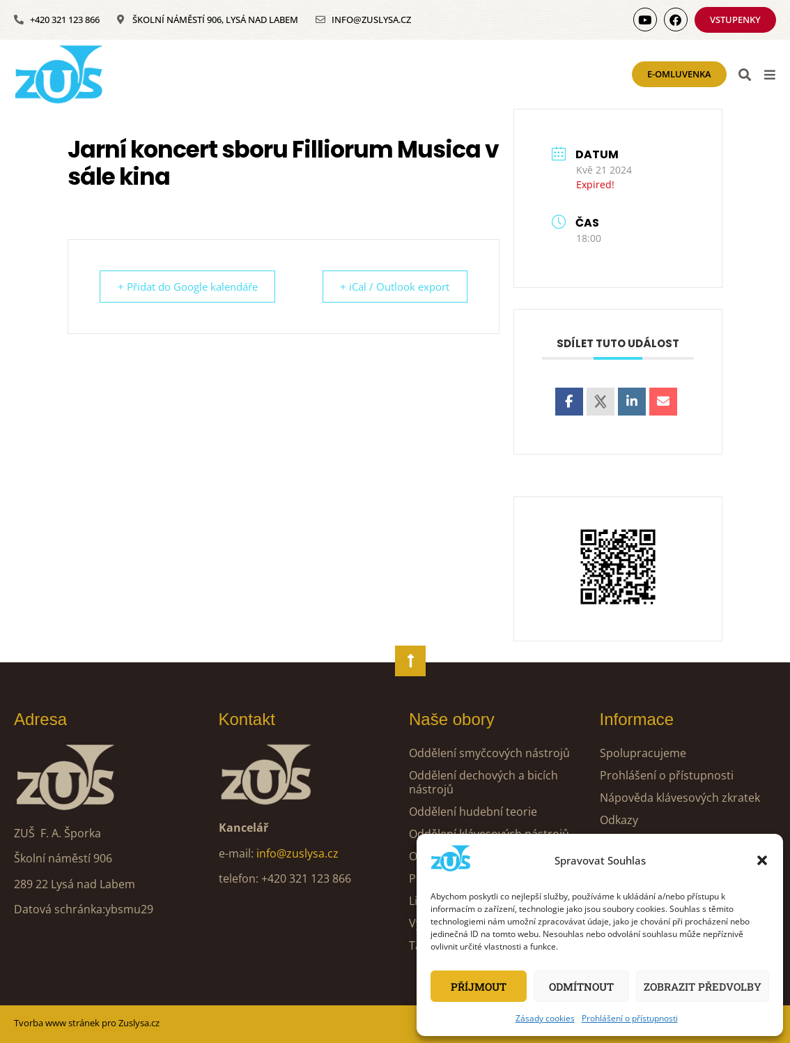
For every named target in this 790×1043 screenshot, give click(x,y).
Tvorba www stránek (57, 1023)
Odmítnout (581, 986)
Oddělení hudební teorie (473, 811)
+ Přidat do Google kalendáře (190, 287)
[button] (762, 860)
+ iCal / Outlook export (392, 287)
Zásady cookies (545, 1018)
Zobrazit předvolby (702, 986)
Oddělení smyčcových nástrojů (489, 753)
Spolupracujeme (643, 753)
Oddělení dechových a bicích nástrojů (483, 782)
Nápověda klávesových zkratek (680, 797)
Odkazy (619, 820)
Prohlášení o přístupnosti (630, 1018)
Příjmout (478, 986)
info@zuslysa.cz (297, 853)
